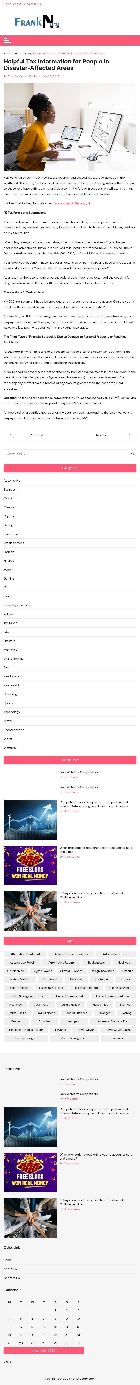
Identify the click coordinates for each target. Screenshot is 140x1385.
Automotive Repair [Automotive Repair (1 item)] (22, 963)
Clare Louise (71, 856)
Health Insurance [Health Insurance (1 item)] (120, 988)
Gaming (9, 579)
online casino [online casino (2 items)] (17, 1013)
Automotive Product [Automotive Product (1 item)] (116, 954)
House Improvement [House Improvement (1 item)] (69, 996)
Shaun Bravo (72, 902)
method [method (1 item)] (125, 1005)
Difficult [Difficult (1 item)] (127, 971)
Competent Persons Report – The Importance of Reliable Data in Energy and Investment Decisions (94, 804)
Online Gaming (14, 659)
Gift (6, 587)
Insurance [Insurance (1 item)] (15, 1005)
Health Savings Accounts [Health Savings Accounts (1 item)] (26, 996)
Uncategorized (14, 730)
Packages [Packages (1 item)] (104, 1013)
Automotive (12, 481)
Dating (8, 525)
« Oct (7, 1362)
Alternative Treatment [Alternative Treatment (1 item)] (25, 954)
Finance (9, 561)
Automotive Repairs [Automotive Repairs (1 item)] (61, 963)
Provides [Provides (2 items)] (44, 1022)
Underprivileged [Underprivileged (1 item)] (25, 1038)
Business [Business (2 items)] (124, 963)
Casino (8, 498)
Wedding (10, 748)
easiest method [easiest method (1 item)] (20, 980)
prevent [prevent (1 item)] (16, 1022)
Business (10, 490)
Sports (8, 703)
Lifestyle (9, 641)
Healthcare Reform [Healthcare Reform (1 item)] (86, 988)
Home (7, 4)
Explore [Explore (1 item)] (125, 980)
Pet (6, 668)
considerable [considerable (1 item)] (16, 971)
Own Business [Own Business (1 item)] (46, 1013)
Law (6, 632)
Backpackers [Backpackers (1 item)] (96, 963)
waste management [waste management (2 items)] (74, 1038)
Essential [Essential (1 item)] (76, 980)
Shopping (10, 694)
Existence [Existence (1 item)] (101, 980)
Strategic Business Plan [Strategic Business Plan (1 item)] (113, 1022)
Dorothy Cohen (18, 76)
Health (8, 596)
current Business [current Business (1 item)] (71, 971)
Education (11, 534)
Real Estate (12, 676)
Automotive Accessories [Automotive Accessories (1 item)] (71, 954)
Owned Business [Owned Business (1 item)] (76, 1013)
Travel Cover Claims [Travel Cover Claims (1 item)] (118, 1030)
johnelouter (71, 777)
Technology (12, 712)
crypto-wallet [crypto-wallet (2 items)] (42, 971)
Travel (8, 721)
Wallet (8, 739)
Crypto (9, 516)
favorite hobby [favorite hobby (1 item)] (18, 988)
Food (7, 570)
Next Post (103, 435)
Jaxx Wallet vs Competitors (79, 772)
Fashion (9, 552)
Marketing (10, 650)
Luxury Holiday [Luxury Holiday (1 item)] (71, 1005)
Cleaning (9, 507)
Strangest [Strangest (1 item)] (74, 1022)
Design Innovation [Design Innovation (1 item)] (102, 971)
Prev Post (36, 435)
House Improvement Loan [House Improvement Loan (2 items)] (113, 996)
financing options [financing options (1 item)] (51, 988)
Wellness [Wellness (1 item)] (119, 1038)
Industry (9, 614)
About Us (19, 4)
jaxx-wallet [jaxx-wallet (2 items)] (42, 1005)
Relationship (12, 685)
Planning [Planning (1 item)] (126, 1013)
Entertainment (14, 543)
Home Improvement (17, 605)
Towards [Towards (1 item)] (60, 1030)
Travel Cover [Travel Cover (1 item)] (85, 1030)
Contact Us (34, 4)
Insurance (10, 623)
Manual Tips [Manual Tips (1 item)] (100, 1005)
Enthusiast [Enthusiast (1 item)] (50, 980)
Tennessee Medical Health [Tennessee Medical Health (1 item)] (26, 1030)
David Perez (71, 811)
